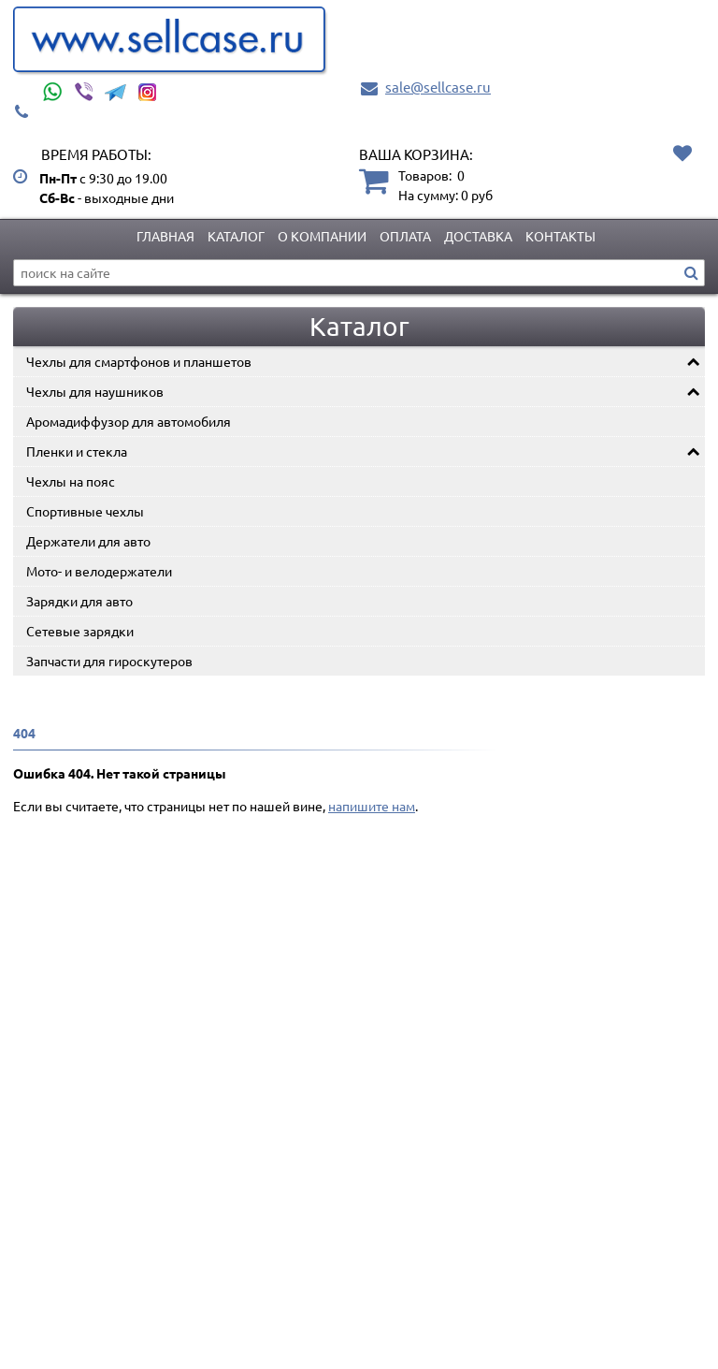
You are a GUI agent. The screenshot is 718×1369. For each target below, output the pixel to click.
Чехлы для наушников (95, 391)
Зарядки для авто (79, 600)
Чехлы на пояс (70, 481)
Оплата (405, 235)
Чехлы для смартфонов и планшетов (138, 361)
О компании (322, 235)
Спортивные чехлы (85, 510)
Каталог (236, 235)
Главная (165, 235)
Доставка (478, 235)
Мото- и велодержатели (99, 570)
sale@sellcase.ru (438, 86)
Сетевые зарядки (80, 630)
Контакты (560, 235)
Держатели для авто (88, 540)
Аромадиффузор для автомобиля (128, 421)
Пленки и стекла (76, 451)
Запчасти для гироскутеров (109, 660)
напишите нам (371, 805)
